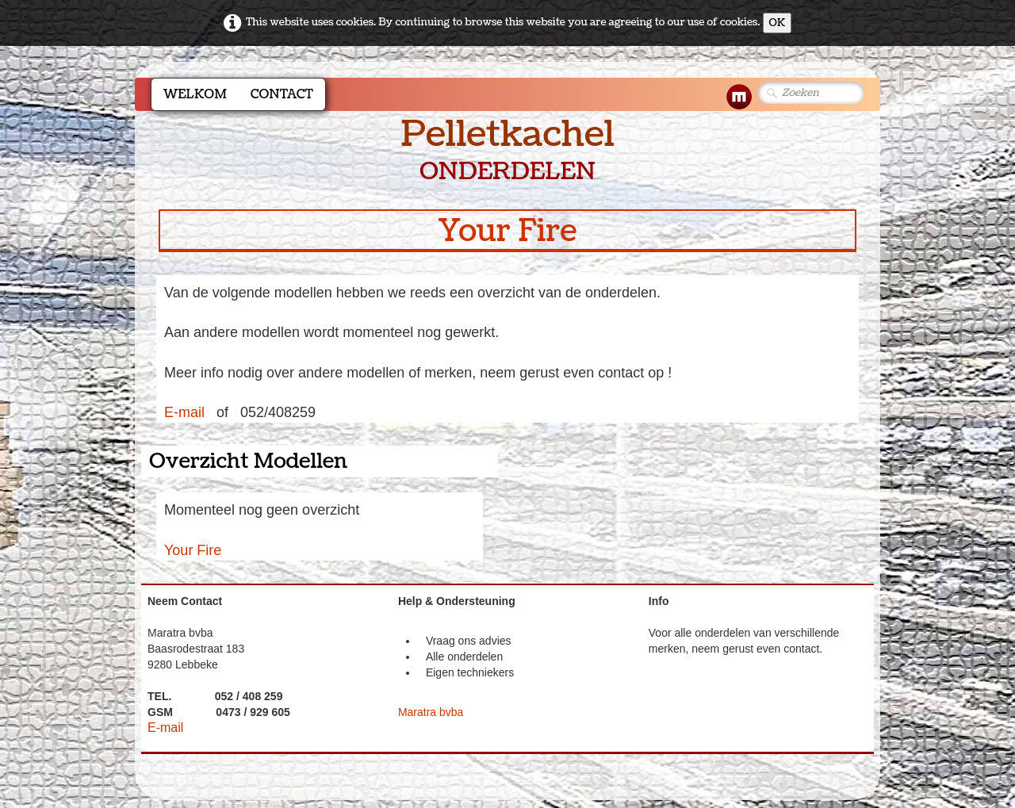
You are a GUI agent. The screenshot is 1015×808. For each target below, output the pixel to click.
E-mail (184, 412)
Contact (282, 94)
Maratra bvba (430, 712)
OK (777, 23)
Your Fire (192, 550)
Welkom (195, 94)
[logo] (507, 150)
